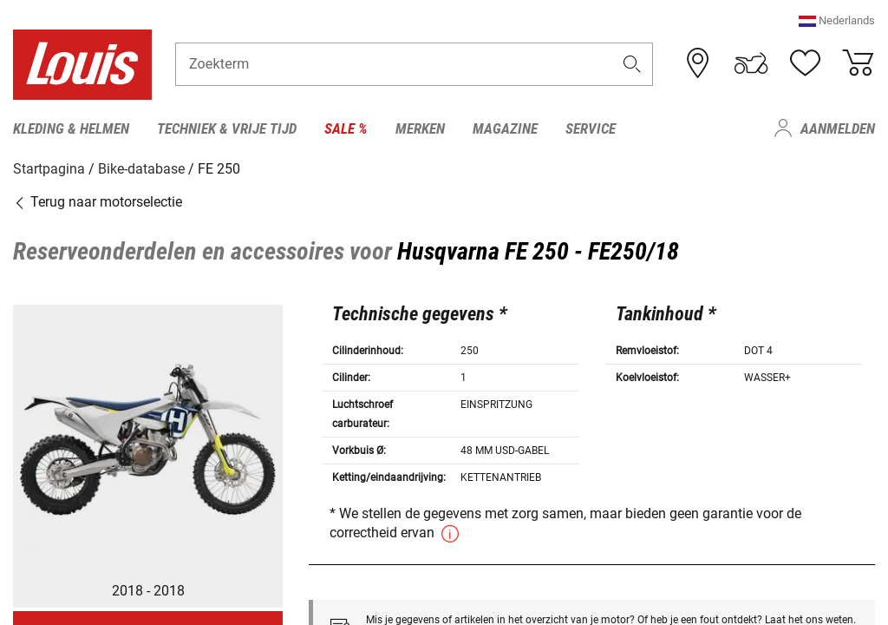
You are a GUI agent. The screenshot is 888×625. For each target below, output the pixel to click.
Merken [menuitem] (420, 128)
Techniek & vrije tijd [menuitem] (227, 128)
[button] (837, 21)
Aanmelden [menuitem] (837, 128)
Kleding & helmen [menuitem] (71, 128)
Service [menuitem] (590, 128)
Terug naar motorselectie (97, 202)
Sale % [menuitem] (346, 128)
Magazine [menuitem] (505, 128)
